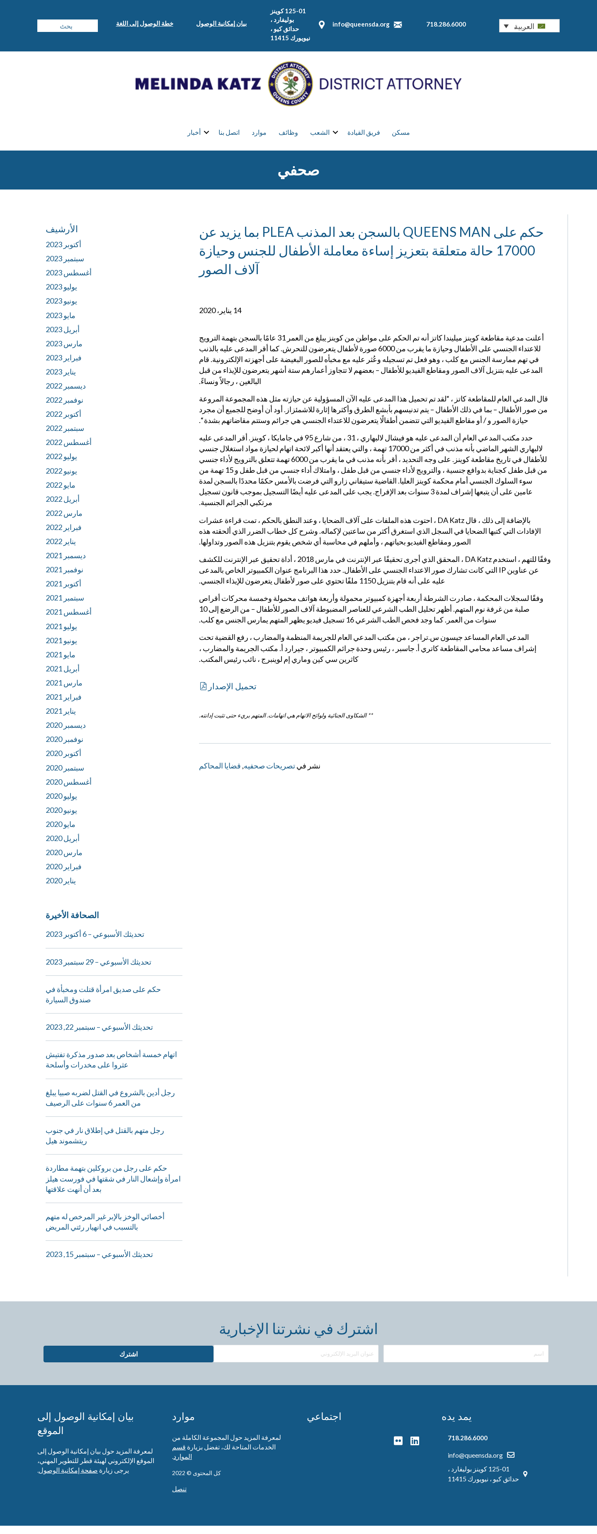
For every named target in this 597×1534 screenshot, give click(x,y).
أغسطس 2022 (69, 450)
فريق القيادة (363, 137)
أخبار (194, 137)
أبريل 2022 (63, 507)
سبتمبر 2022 (65, 436)
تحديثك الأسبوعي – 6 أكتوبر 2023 (95, 942)
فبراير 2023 (64, 365)
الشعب (320, 137)
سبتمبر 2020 (65, 775)
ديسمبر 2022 (66, 394)
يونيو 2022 (61, 479)
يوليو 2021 (61, 634)
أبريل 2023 (63, 337)
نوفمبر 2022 (64, 408)
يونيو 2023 (61, 309)
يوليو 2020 (61, 804)
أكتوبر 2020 (63, 761)
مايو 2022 (60, 493)
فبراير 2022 (64, 535)
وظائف (288, 137)
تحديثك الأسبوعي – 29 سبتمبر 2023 (98, 970)
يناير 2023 (61, 379)
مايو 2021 (60, 662)
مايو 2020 (60, 832)
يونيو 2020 (61, 818)
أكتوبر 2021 (63, 592)
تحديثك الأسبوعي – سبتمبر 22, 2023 (99, 1035)
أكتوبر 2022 (63, 422)
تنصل (179, 1497)
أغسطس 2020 (69, 790)
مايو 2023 (60, 323)
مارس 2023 (64, 351)
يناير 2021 (61, 719)
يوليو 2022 (61, 464)
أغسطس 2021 (69, 620)
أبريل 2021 (63, 676)
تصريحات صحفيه (269, 773)
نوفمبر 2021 (64, 578)
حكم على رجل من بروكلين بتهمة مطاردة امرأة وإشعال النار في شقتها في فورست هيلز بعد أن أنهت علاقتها (113, 1187)
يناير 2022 (61, 549)
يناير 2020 (61, 889)
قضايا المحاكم (220, 773)
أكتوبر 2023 (63, 253)
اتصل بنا (229, 137)
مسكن (401, 137)
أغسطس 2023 (69, 281)
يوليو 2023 (61, 295)
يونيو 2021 (61, 648)
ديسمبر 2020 (66, 733)
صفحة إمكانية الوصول (68, 1479)
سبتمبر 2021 (65, 606)
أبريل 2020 (63, 846)
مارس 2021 (64, 691)
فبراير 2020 (64, 875)
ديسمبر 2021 (66, 564)
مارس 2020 (64, 860)
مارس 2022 (64, 521)
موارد (259, 137)
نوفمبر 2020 (64, 747)
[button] (529, 25)
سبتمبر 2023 (65, 267)
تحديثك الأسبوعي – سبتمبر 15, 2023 (99, 1262)
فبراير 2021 (64, 705)
